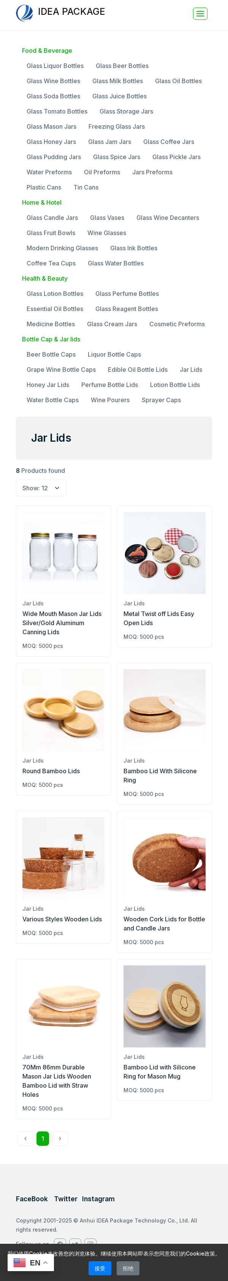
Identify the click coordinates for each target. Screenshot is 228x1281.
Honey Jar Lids (48, 385)
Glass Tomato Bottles (57, 111)
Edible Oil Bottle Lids (138, 369)
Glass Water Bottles (116, 263)
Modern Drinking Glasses (62, 248)
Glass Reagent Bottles (126, 309)
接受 (100, 1268)
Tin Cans (85, 187)
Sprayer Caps (161, 400)
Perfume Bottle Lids (109, 385)
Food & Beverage (47, 50)
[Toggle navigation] (200, 14)
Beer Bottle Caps (51, 354)
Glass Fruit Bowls (51, 233)
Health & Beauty (45, 278)
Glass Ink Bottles (133, 248)
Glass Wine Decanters (167, 217)
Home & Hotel (42, 202)
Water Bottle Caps (53, 400)
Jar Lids (191, 369)
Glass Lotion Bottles (55, 293)
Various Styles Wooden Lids (62, 919)
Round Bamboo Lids (51, 771)
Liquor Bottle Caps (114, 354)
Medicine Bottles (51, 324)
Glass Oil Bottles (178, 81)
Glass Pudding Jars (54, 157)
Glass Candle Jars (52, 217)
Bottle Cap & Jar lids (51, 339)
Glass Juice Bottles (119, 96)
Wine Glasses (106, 233)
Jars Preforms (152, 172)
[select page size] (41, 488)
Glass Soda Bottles (53, 96)
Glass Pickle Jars (176, 157)
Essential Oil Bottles (55, 309)
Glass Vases (107, 217)
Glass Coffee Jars (168, 141)
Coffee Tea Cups (51, 263)
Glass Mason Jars (51, 126)
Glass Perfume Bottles (127, 293)
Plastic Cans (44, 187)
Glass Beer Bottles (122, 65)
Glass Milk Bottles (117, 81)
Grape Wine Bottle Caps (61, 369)
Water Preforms (49, 172)
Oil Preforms (102, 172)
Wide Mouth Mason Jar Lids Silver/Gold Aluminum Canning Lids (61, 623)
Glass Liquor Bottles (55, 65)
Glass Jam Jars (109, 141)
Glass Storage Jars (126, 111)
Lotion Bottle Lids (175, 385)
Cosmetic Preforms (177, 324)
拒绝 (128, 1268)
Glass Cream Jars (112, 324)
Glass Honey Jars (51, 141)
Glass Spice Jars (116, 157)
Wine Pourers (110, 400)
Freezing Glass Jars (117, 126)
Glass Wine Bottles (53, 81)
